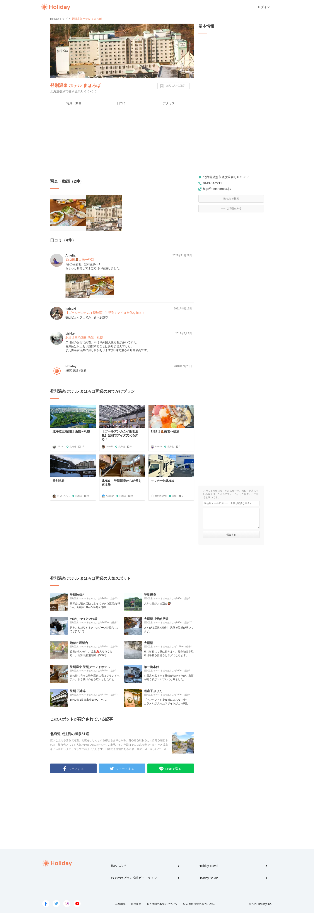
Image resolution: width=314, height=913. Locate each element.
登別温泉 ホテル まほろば (75, 85)
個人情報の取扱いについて (162, 904)
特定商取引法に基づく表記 (199, 904)
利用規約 (136, 904)
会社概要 (120, 904)
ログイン (264, 7)
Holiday (55, 6)
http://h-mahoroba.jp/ (217, 189)
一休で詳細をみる (231, 208)
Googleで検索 (231, 198)
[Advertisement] (122, 143)
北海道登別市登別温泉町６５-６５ (226, 177)
